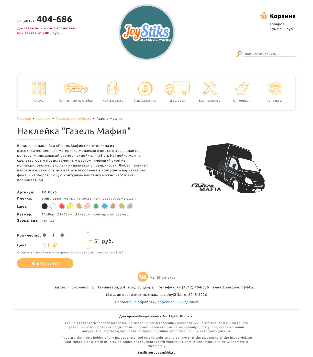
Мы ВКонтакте (156, 277)
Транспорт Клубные (73, 118)
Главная (24, 118)
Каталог (43, 118)
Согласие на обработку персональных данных (156, 302)
